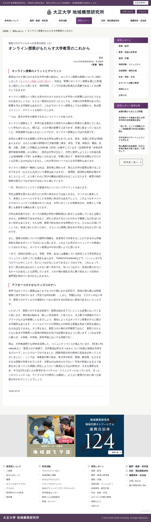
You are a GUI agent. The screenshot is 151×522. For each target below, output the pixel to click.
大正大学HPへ (141, 3)
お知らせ (123, 96)
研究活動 (63, 21)
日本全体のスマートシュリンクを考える (132, 141)
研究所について (12, 21)
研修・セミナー (49, 501)
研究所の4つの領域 (14, 493)
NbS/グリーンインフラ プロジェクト (59, 488)
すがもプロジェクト (51, 479)
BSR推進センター (50, 493)
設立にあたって (13, 475)
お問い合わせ (128, 11)
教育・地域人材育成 (128, 52)
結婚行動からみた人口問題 (132, 113)
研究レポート (84, 21)
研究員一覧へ (131, 165)
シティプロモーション (52, 484)
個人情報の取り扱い (138, 485)
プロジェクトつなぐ (51, 471)
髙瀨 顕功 (97, 64)
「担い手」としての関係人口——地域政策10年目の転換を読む (132, 131)
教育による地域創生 (51, 497)
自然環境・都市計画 (128, 71)
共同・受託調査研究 (110, 21)
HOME (6, 31)
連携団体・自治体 (138, 21)
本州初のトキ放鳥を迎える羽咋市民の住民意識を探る (132, 120)
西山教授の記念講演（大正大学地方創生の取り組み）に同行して (132, 151)
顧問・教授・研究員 (39, 21)
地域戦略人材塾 (49, 475)
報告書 (9, 497)
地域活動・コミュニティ (130, 65)
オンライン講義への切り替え (36, 81)
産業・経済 (124, 46)
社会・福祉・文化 (127, 77)
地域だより (124, 90)
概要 (8, 479)
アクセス (142, 11)
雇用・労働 (124, 58)
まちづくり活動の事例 (129, 84)
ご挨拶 (9, 471)
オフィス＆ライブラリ (16, 484)
